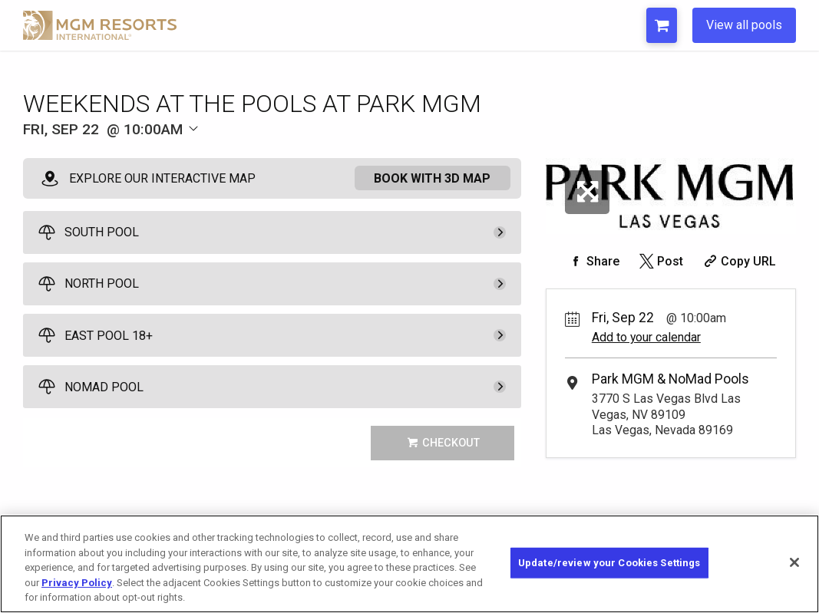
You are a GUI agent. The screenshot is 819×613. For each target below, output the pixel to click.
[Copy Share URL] (738, 261)
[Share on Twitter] (659, 261)
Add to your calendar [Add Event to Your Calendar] (646, 337)
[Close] (794, 572)
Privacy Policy (76, 592)
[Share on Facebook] (592, 261)
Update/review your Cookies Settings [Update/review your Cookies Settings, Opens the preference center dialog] (609, 572)
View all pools (744, 25)
